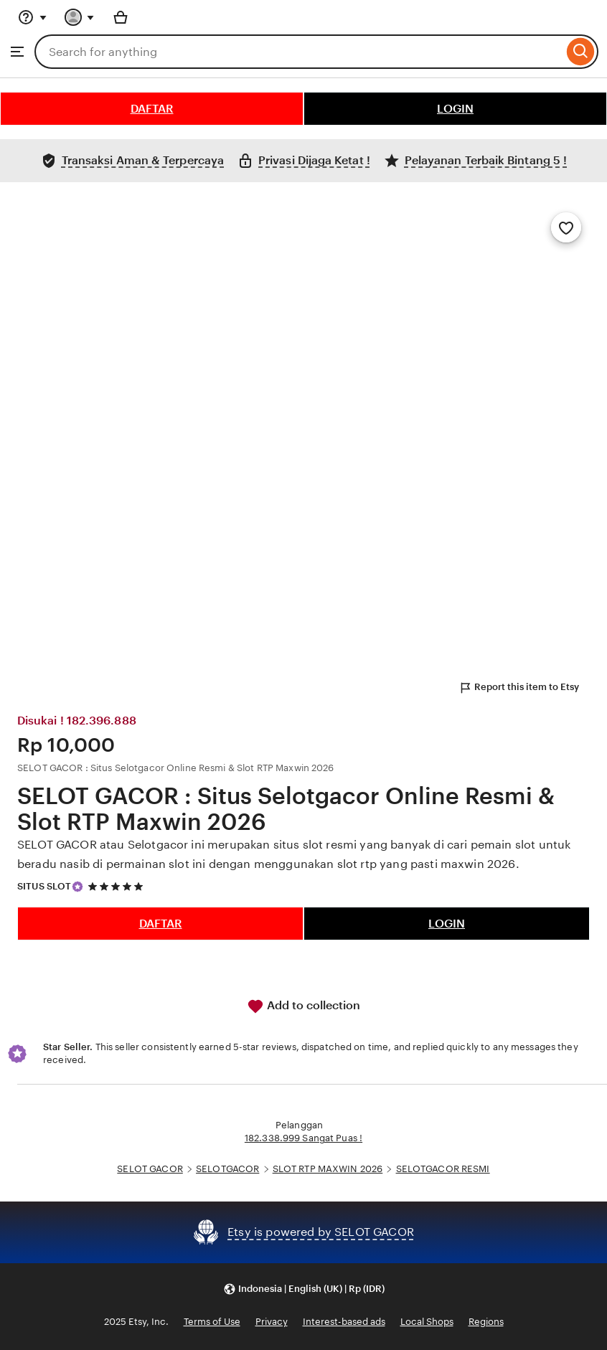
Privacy (271, 1321)
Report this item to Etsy (518, 687)
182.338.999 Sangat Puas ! (303, 1138)
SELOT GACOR (149, 1168)
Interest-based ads (344, 1321)
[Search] (580, 51)
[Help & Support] (32, 17)
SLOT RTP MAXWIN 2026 (328, 1168)
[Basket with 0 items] (120, 17)
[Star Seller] (77, 886)
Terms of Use (212, 1321)
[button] (303, 1289)
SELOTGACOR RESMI (443, 1168)
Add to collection (303, 1006)
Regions (486, 1321)
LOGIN (455, 108)
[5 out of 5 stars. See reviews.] (117, 886)
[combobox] (298, 51)
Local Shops (426, 1321)
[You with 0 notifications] (79, 17)
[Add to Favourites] (566, 227)
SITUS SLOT (44, 886)
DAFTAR (152, 108)
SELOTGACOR (227, 1168)
